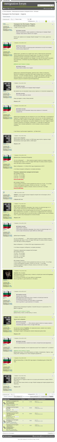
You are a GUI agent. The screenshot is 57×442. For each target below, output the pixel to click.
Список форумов (7, 11)
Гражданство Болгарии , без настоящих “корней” (12, 414)
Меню (6, 8)
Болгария (36, 11)
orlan (36, 413)
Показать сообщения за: (13, 396)
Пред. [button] (39, 21)
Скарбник (5, 279)
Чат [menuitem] (14, 8)
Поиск (50, 5)
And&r (4, 23)
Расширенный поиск (53, 5)
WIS (4, 192)
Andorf (36, 407)
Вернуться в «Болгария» (8, 433)
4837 (9, 194)
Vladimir (16, 83)
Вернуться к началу (53, 39)
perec (36, 401)
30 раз (10, 29)
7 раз (10, 285)
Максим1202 (8, 416)
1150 (9, 51)
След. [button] (54, 21)
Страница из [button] (36, 21)
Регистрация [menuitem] (47, 8)
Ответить (5, 19)
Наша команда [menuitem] (37, 436)
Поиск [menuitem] (10, 8)
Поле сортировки (31, 396)
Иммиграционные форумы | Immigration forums (22, 11)
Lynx (36, 420)
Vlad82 (36, 424)
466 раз (10, 197)
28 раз (10, 96)
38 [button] (52, 21)
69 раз (10, 97)
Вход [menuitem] (53, 8)
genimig (7, 404)
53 (8, 26)
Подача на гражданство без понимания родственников (12, 402)
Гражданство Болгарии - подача (14, 14)
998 (8, 282)
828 (8, 93)
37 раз (10, 286)
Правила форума (6, 16)
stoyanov (16, 42)
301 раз (10, 198)
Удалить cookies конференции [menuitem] (48, 436)
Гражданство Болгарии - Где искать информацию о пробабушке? (12, 426)
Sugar (7, 409)
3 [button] (44, 21)
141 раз (10, 55)
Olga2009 (8, 422)
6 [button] (49, 21)
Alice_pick (8, 429)
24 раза (10, 54)
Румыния (13, 405)
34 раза (10, 30)
